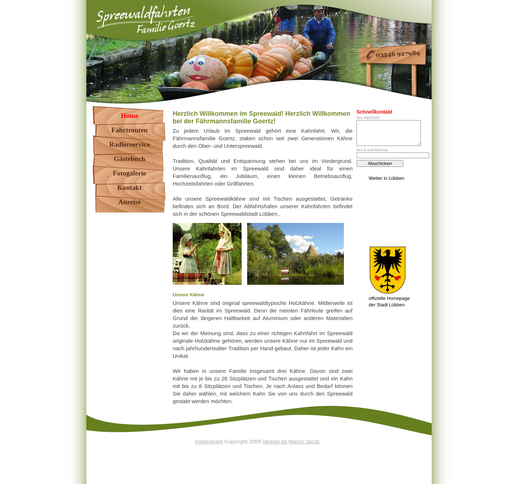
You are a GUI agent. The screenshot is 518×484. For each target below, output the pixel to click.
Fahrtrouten (130, 130)
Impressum (208, 441)
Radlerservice (129, 144)
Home (129, 115)
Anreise (129, 202)
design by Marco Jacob (291, 441)
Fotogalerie (129, 173)
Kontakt (129, 187)
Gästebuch (129, 159)
